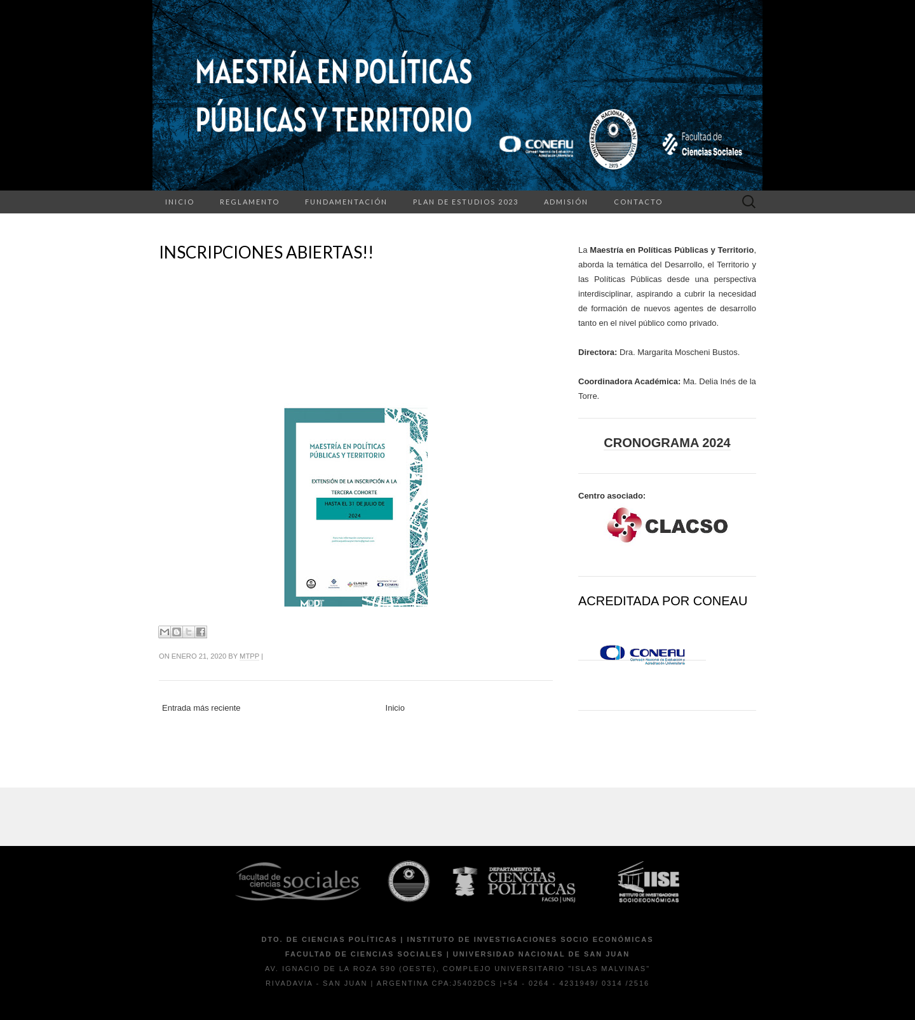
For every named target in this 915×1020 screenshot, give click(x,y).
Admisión (566, 202)
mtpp (249, 656)
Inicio (179, 202)
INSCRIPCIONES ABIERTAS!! (266, 252)
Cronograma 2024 (667, 443)
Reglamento (250, 202)
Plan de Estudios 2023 (465, 202)
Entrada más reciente (201, 708)
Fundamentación (346, 202)
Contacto (638, 202)
